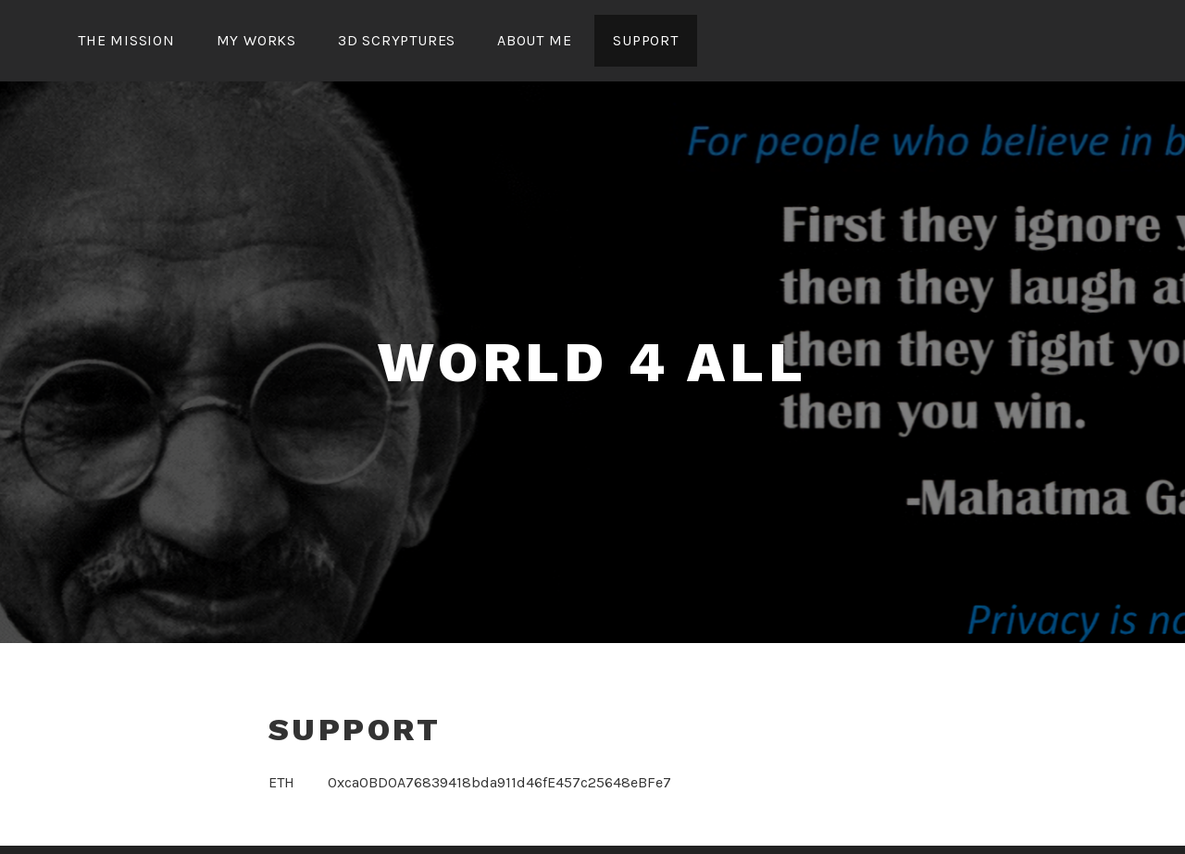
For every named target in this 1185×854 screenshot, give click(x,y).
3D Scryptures (396, 40)
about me (534, 40)
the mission (126, 40)
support (646, 40)
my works (256, 40)
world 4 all (592, 362)
